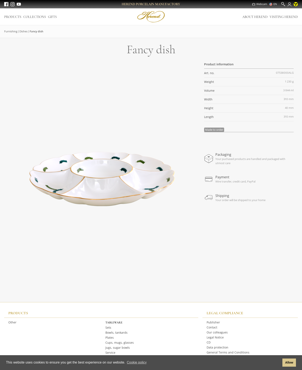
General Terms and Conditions (228, 352)
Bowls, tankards (116, 333)
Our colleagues (217, 332)
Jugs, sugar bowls (117, 348)
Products (12, 17)
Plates (109, 338)
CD (209, 342)
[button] (278, 362)
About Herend (255, 17)
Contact (212, 327)
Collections (34, 17)
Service (110, 353)
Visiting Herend (284, 17)
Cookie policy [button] (137, 362)
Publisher (213, 322)
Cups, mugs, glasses (119, 343)
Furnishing (10, 31)
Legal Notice (215, 337)
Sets (108, 327)
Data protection (217, 347)
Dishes (23, 31)
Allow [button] (289, 362)
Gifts (52, 17)
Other (12, 322)
